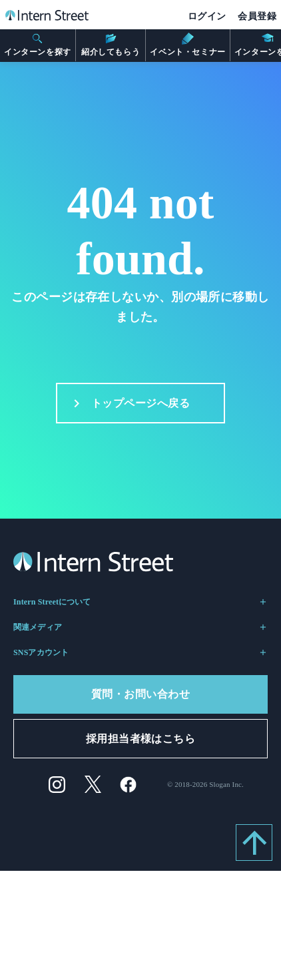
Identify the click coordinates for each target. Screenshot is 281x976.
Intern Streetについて (140, 601)
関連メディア (140, 627)
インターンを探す (37, 45)
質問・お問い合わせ (140, 694)
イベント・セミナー (187, 45)
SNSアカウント (140, 652)
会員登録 (257, 16)
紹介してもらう (110, 45)
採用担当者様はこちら (141, 738)
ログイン (207, 16)
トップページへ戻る (128, 403)
